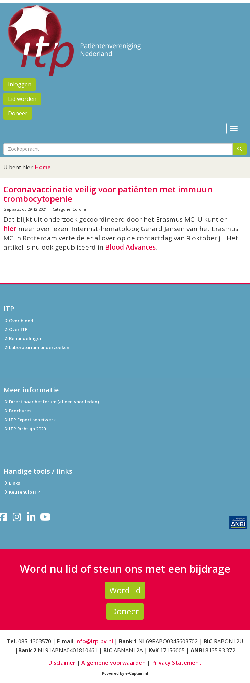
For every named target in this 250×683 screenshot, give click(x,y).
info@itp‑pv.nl (94, 641)
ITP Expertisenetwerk (29, 420)
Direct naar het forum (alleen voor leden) (51, 402)
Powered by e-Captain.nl (125, 673)
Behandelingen (23, 338)
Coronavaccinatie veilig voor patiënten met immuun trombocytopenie (108, 193)
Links (11, 483)
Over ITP (15, 329)
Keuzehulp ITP (24, 492)
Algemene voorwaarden (113, 662)
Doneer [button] (17, 113)
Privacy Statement (176, 662)
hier (9, 228)
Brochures (17, 411)
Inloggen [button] (19, 84)
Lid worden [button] (22, 99)
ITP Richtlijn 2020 (27, 428)
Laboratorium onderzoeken (36, 347)
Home (43, 167)
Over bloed (18, 320)
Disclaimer (62, 662)
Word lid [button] (125, 590)
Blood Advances (130, 247)
